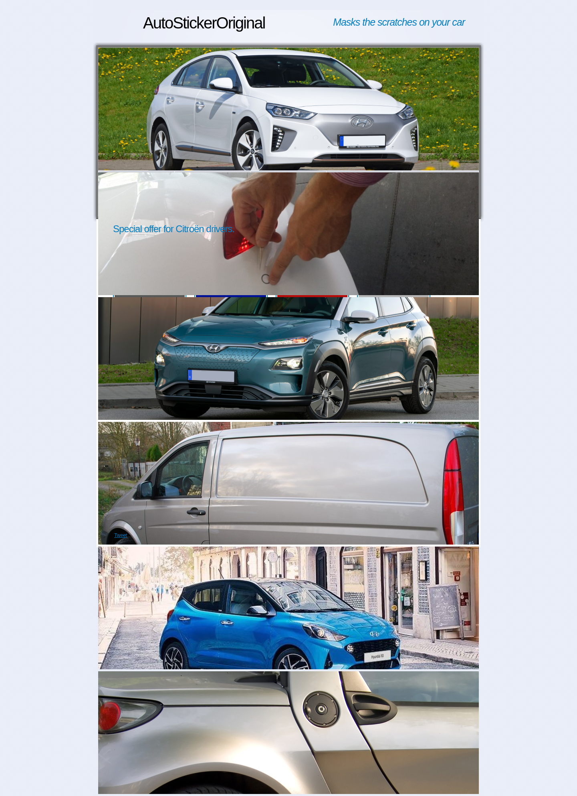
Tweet (120, 535)
